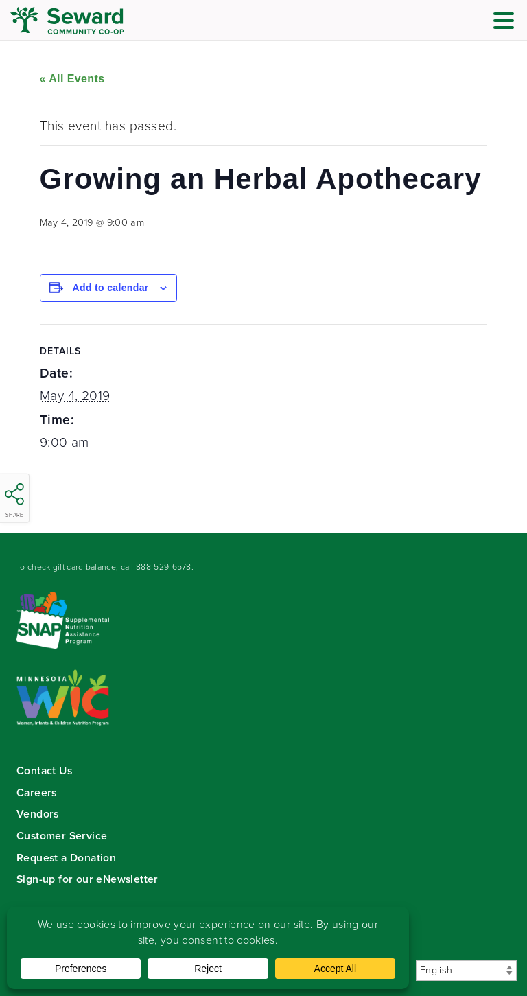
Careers (36, 792)
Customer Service (61, 836)
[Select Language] (466, 970)
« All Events (72, 78)
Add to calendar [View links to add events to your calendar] (111, 287)
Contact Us (44, 770)
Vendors (37, 814)
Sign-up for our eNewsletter (87, 879)
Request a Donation (66, 858)
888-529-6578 (163, 567)
